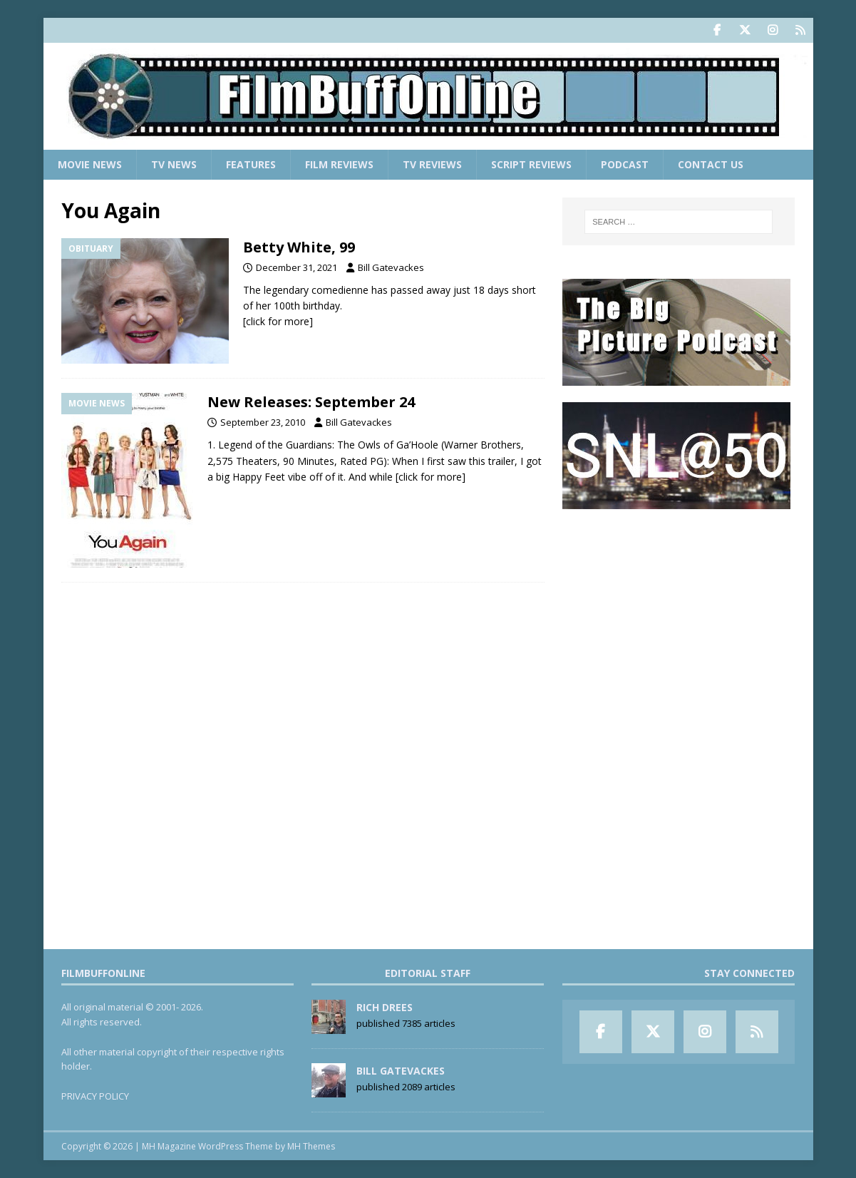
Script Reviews (531, 164)
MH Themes (311, 1146)
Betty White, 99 (299, 247)
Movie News (90, 164)
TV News (174, 164)
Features (251, 164)
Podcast (625, 164)
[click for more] (278, 321)
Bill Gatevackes (391, 267)
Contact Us (710, 164)
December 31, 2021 (296, 267)
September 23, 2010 (262, 422)
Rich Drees (384, 1007)
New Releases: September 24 (311, 401)
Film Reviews (339, 164)
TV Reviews (432, 164)
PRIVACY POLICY (95, 1096)
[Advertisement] (678, 614)
